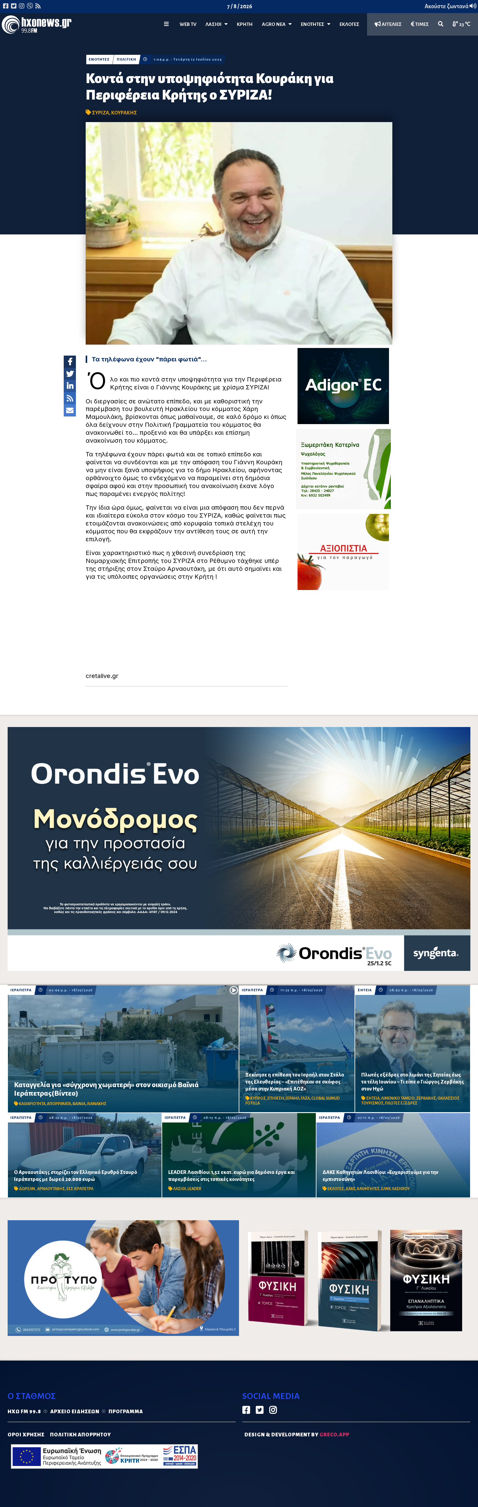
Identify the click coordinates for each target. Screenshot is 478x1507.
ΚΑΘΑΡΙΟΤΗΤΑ (32, 1104)
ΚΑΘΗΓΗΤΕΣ (368, 1189)
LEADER (194, 1189)
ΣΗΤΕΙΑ (365, 990)
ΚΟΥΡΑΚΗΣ (124, 113)
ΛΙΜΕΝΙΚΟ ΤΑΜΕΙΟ (398, 1098)
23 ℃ (461, 24)
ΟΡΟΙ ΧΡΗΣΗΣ (26, 1435)
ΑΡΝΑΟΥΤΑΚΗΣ (51, 1189)
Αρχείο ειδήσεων (74, 1411)
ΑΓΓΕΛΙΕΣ (388, 24)
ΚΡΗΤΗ (245, 24)
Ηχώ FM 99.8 (24, 1411)
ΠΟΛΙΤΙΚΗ (127, 59)
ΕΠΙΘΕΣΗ (275, 1098)
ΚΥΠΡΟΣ (258, 1098)
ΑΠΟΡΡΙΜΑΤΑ (59, 1104)
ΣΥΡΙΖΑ (100, 113)
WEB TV (188, 24)
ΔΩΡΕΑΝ (27, 1189)
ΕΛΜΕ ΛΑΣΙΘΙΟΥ (395, 1189)
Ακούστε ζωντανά (450, 6)
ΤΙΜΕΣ (420, 24)
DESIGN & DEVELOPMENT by (296, 1435)
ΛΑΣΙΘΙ (179, 1189)
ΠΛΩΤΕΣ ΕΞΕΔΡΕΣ (401, 1103)
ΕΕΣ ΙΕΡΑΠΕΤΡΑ (79, 1189)
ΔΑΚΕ (350, 1189)
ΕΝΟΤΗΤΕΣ (315, 24)
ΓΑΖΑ (305, 1098)
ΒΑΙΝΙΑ (79, 1104)
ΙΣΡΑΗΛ (292, 1098)
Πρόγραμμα (126, 1411)
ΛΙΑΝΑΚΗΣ (96, 1104)
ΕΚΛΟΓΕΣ (349, 24)
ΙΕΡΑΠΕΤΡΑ (21, 990)
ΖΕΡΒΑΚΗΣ (426, 1098)
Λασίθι (216, 24)
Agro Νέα (277, 24)
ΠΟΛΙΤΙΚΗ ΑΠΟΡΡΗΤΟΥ (80, 1435)
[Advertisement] (187, 629)
